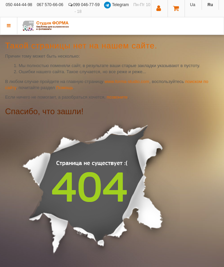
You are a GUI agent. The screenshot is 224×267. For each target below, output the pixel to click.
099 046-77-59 (84, 4)
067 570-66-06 (50, 4)
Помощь (64, 87)
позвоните (117, 97)
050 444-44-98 (19, 4)
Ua (192, 4)
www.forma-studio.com (127, 81)
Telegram (117, 4)
